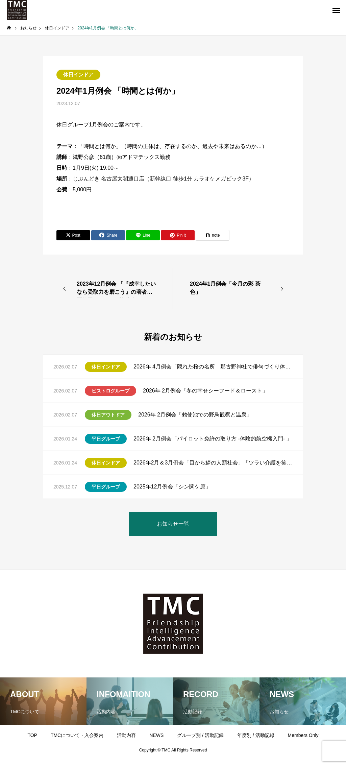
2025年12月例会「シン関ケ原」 (172, 486)
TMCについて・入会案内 (77, 735)
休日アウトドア (108, 414)
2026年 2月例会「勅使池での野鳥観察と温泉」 (195, 414)
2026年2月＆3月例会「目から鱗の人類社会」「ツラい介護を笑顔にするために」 (213, 462)
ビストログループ (110, 390)
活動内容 (126, 735)
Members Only (303, 735)
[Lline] (143, 235)
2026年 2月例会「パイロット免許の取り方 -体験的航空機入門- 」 (212, 438)
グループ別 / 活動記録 (200, 735)
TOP (32, 735)
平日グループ (106, 438)
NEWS (156, 735)
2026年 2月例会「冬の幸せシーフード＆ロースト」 (205, 390)
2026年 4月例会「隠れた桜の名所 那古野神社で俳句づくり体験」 (213, 366)
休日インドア (78, 74)
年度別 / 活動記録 (255, 735)
